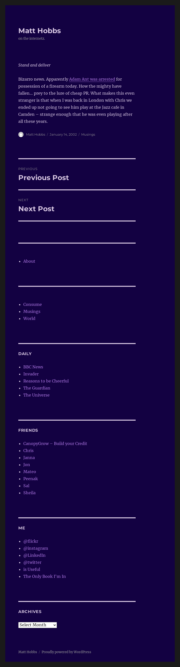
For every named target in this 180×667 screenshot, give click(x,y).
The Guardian (36, 388)
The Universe (36, 395)
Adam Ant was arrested (92, 79)
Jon (26, 464)
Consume (32, 304)
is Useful (31, 569)
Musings (88, 134)
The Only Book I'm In (44, 576)
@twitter (32, 562)
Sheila (29, 492)
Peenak (30, 478)
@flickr (30, 541)
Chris (28, 450)
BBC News (33, 366)
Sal (26, 485)
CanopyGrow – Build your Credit (55, 443)
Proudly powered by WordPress (66, 652)
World (29, 318)
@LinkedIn (34, 555)
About (29, 261)
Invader (31, 373)
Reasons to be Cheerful (46, 380)
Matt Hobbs (39, 30)
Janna (29, 457)
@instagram (35, 548)
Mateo (29, 471)
